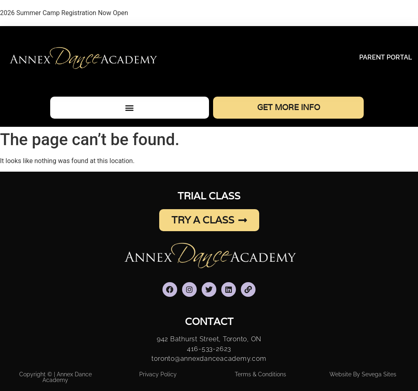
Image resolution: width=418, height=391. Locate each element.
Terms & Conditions (260, 374)
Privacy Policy (158, 374)
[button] (129, 107)
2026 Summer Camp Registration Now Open (64, 13)
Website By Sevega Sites (362, 374)
